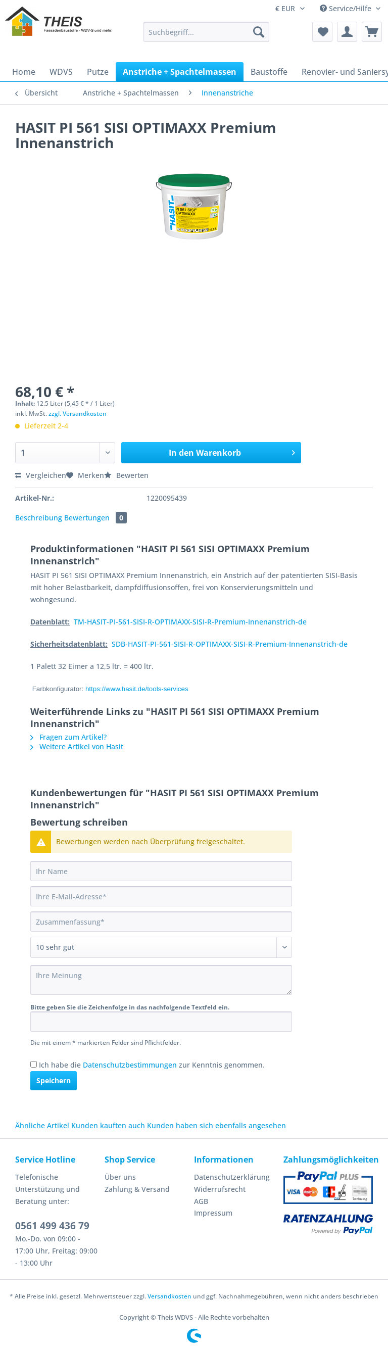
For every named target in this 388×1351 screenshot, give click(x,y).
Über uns (120, 1177)
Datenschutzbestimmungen (130, 1065)
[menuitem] (206, 37)
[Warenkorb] (372, 32)
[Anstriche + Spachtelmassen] (180, 71)
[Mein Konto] (347, 32)
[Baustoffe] (269, 71)
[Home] (23, 71)
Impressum (213, 1213)
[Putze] (98, 71)
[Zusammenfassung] (161, 921)
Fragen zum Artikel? (68, 737)
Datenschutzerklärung (232, 1177)
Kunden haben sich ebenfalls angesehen (216, 1125)
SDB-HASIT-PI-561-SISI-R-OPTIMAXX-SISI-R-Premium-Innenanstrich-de (230, 644)
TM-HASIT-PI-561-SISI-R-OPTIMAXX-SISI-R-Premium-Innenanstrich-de (190, 621)
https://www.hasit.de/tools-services (136, 689)
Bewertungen (95, 517)
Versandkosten (169, 1296)
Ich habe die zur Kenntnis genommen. (152, 1065)
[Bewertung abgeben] (161, 947)
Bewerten (126, 475)
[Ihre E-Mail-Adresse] (161, 896)
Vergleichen (40, 475)
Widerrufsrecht (220, 1189)
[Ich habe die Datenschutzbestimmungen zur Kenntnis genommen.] (33, 1064)
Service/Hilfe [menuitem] (346, 8)
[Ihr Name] (161, 871)
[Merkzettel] (322, 32)
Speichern (53, 1080)
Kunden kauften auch (108, 1125)
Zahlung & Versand (137, 1189)
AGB (201, 1201)
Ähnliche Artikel (42, 1125)
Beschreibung (38, 517)
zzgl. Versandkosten (77, 413)
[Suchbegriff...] (206, 32)
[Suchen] (258, 32)
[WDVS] (61, 71)
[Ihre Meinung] (161, 980)
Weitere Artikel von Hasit (76, 746)
